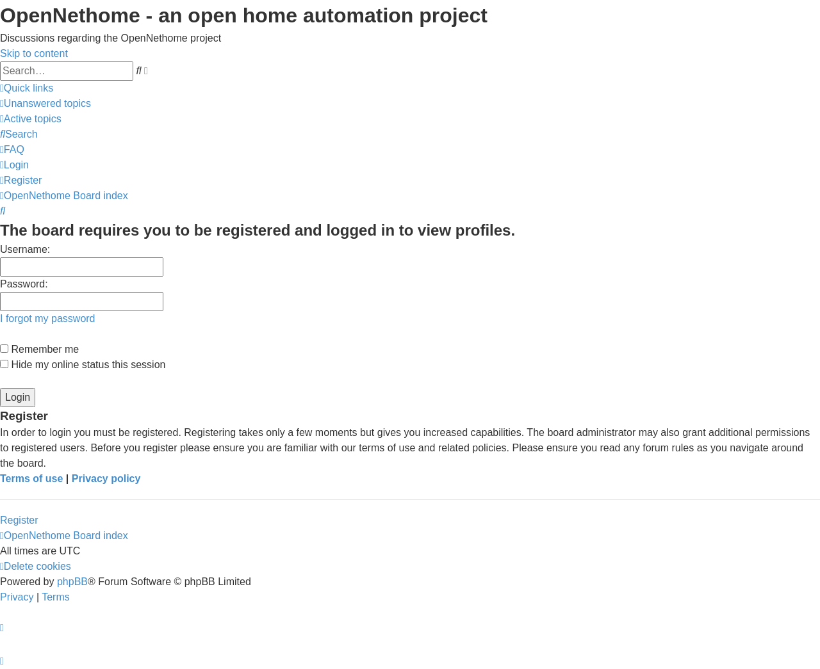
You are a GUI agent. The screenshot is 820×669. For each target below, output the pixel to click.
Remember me (39, 349)
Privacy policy (106, 478)
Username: (25, 249)
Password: (24, 283)
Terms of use (31, 478)
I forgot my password (47, 318)
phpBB (72, 581)
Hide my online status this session (82, 364)
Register (19, 520)
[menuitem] (45, 103)
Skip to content (34, 53)
